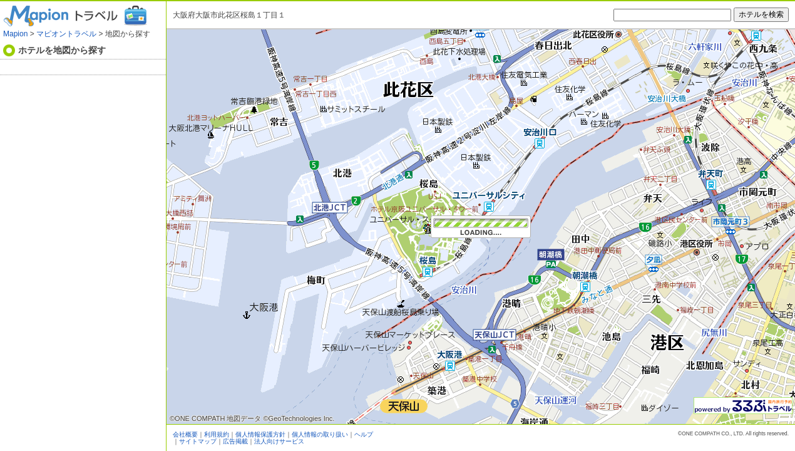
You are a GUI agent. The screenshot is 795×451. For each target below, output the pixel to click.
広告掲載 (235, 441)
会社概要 (185, 434)
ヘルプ (363, 434)
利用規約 (216, 434)
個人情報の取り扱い (320, 434)
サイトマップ (198, 441)
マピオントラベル (66, 33)
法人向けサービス (279, 441)
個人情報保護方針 (260, 434)
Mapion (15, 33)
